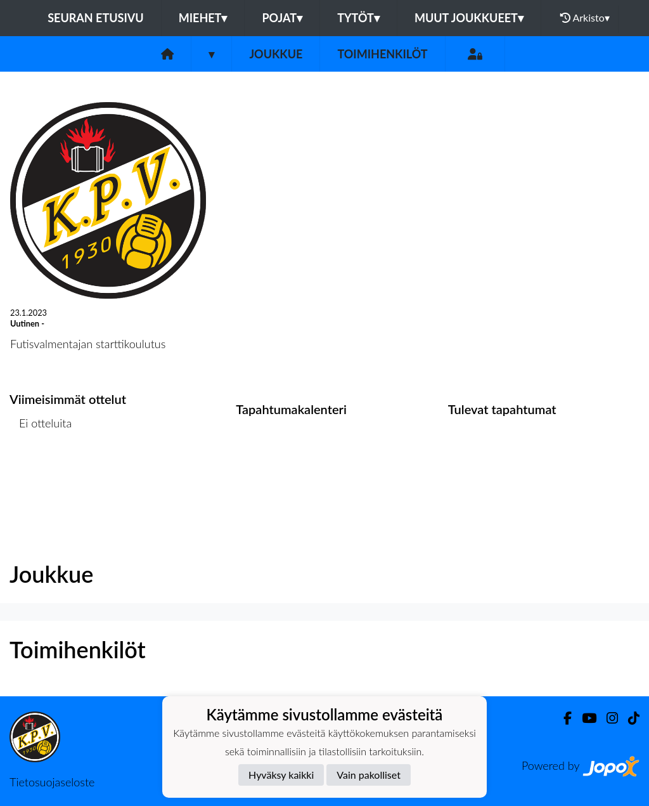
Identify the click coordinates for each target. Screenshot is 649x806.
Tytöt (358, 18)
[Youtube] (584, 718)
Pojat (282, 18)
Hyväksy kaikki (281, 775)
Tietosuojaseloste (52, 782)
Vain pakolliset (369, 775)
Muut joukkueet (469, 18)
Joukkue (275, 54)
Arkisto (585, 17)
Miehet (203, 18)
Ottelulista (41, 472)
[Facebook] (562, 718)
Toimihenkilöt (382, 54)
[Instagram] (607, 718)
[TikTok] (628, 718)
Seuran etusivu (96, 18)
